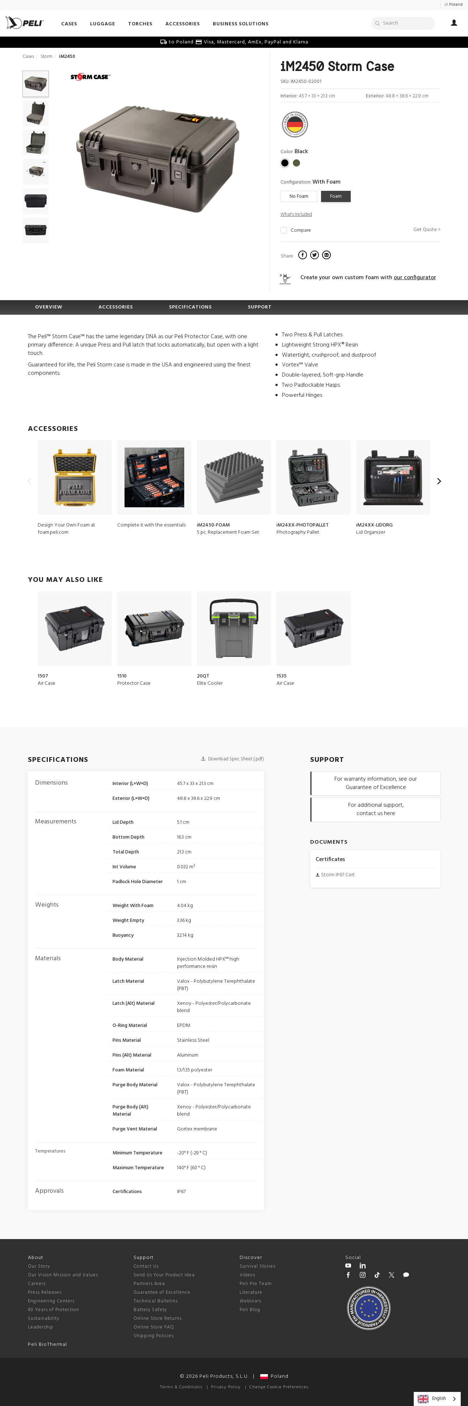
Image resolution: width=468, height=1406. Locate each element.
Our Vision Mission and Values (63, 1275)
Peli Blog (250, 1310)
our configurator (415, 277)
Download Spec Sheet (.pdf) (232, 759)
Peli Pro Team (256, 1284)
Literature (251, 1292)
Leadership (41, 1327)
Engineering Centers (51, 1301)
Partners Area (149, 1284)
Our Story (39, 1266)
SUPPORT (260, 307)
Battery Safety (150, 1310)
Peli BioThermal (47, 1344)
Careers (37, 1284)
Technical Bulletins (156, 1301)
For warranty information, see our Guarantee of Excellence (375, 783)
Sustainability (43, 1318)
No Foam (299, 196)
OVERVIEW (48, 307)
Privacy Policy (226, 1387)
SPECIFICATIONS (190, 307)
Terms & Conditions (181, 1387)
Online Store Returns (158, 1318)
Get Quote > (426, 230)
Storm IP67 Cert (338, 875)
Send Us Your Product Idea (164, 1275)
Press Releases (45, 1292)
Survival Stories (257, 1266)
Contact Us (146, 1266)
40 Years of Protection (53, 1310)
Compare (301, 230)
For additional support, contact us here (376, 809)
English (432, 1399)
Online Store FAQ (154, 1327)
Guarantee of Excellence (162, 1292)
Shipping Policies (154, 1336)
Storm (46, 56)
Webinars (250, 1301)
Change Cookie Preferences (278, 1387)
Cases (28, 56)
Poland (274, 1376)
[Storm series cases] (90, 77)
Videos (247, 1275)
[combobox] (437, 1399)
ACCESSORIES (115, 307)
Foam (336, 196)
